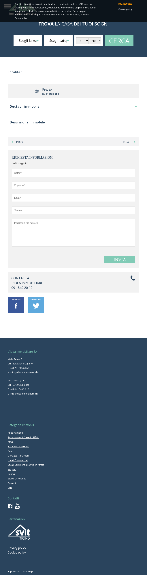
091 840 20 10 (21, 287)
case (10, 451)
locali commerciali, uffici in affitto (26, 464)
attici (10, 441)
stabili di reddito (17, 478)
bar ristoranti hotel (18, 446)
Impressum (14, 571)
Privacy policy (17, 548)
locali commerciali (18, 460)
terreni (12, 483)
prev (17, 142)
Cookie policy (17, 552)
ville (10, 487)
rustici (11, 474)
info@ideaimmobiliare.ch (24, 372)
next (129, 142)
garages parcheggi (18, 455)
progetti (12, 469)
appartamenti (15, 432)
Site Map (28, 571)
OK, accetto (125, 3)
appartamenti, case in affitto (23, 437)
